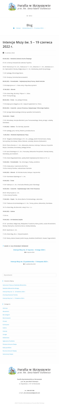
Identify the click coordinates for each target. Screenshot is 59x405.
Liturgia (5, 334)
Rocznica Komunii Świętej (10, 351)
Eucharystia (6, 324)
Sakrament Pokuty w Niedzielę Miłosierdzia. (15, 285)
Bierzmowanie (6, 318)
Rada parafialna (7, 347)
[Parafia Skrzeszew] (13, 28)
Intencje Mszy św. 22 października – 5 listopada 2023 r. (29, 262)
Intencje (5, 331)
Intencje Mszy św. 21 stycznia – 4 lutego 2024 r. (29, 250)
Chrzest (5, 321)
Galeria (5, 328)
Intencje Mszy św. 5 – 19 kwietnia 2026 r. (14, 298)
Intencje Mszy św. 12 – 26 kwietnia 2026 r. (14, 291)
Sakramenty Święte (8, 354)
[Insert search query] (29, 275)
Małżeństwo (6, 337)
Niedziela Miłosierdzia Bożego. (11, 288)
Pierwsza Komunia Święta (10, 344)
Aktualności (6, 311)
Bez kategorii (6, 315)
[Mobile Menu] (29, 16)
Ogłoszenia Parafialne (9, 341)
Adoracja (5, 308)
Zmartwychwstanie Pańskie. (10, 295)
